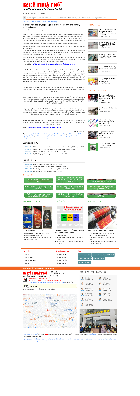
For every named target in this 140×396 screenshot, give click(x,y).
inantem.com (89, 390)
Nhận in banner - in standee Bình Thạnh (38, 197)
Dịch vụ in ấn (86, 18)
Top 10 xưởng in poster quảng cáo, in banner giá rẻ (47, 154)
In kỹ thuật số (110, 306)
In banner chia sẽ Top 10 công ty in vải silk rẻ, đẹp (47, 151)
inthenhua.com (50, 390)
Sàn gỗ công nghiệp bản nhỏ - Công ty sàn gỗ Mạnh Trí (49, 169)
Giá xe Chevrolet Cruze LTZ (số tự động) (107, 144)
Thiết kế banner (61, 18)
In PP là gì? (101, 247)
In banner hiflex (97, 253)
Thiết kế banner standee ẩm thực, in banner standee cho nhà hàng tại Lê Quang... (56, 147)
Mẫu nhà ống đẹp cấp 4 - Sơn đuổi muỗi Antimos (47, 171)
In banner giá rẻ (32, 18)
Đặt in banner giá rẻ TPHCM (101, 198)
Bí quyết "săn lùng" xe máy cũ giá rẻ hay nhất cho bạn (107, 133)
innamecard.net (99, 390)
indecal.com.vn (78, 390)
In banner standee (98, 310)
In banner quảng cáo (29, 311)
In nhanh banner (61, 308)
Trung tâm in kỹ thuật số (30, 385)
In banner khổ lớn (61, 305)
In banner (26, 305)
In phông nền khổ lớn (57, 136)
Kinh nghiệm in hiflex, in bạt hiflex (100, 281)
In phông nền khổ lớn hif (72, 136)
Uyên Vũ (32, 30)
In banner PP (27, 314)
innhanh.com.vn (39, 390)
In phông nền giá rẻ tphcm (75, 134)
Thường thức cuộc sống (99, 18)
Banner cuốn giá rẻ (74, 18)
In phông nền (30, 134)
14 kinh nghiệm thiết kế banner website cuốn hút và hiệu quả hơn (69, 283)
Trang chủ (26, 22)
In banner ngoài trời (84, 306)
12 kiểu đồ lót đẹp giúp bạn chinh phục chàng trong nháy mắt (107, 121)
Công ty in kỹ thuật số (85, 310)
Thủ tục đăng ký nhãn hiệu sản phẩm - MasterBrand (47, 166)
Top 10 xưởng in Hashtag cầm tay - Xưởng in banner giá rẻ (107, 79)
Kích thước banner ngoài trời (33, 286)
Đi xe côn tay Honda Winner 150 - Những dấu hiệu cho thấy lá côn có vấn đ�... (107, 97)
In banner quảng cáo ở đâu (46, 18)
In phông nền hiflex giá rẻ (42, 136)
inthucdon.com (60, 390)
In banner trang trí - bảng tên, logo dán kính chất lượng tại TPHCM (52, 149)
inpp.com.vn (39, 392)
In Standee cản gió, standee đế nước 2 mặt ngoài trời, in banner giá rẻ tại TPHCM (69, 196)
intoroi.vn (69, 390)
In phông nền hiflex (28, 136)
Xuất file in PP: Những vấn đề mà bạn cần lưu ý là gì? (70, 246)
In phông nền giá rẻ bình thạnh (57, 134)
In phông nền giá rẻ (41, 134)
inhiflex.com (47, 392)
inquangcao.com (28, 390)
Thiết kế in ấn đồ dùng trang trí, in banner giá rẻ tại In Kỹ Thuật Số (38, 246)
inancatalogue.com (28, 392)
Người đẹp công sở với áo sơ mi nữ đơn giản (46, 164)
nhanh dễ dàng (91, 385)
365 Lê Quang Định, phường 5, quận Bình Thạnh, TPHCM (46, 333)
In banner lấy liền (61, 311)
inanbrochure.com (110, 390)
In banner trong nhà (98, 306)
